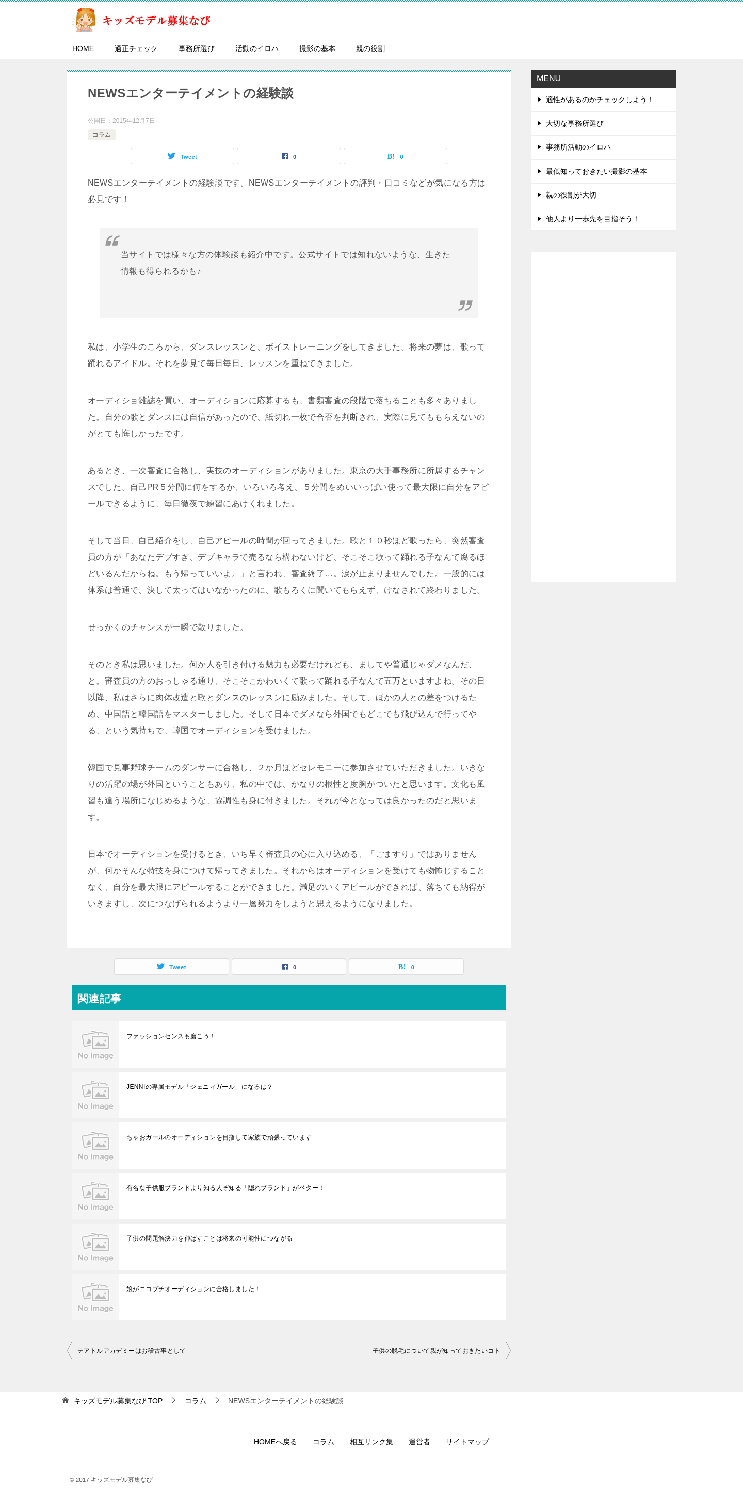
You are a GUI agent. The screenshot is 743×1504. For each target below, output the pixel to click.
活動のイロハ (257, 48)
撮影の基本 (317, 48)
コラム (101, 134)
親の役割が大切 (571, 195)
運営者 (419, 1441)
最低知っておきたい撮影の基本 (596, 171)
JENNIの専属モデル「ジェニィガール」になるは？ (199, 1086)
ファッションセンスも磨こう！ (171, 1036)
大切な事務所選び (575, 123)
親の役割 (370, 48)
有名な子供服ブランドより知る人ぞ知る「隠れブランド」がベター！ (225, 1188)
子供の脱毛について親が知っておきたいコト (436, 1350)
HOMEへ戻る (275, 1441)
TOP (118, 1401)
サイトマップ (467, 1441)
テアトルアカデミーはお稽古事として (131, 1350)
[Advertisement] (604, 416)
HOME (83, 48)
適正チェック (136, 48)
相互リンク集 (371, 1441)
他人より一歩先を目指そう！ (593, 218)
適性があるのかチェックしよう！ (600, 99)
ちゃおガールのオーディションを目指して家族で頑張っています (219, 1137)
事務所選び (197, 48)
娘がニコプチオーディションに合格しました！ (193, 1289)
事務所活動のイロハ (578, 147)
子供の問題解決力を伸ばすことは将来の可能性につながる (209, 1238)
